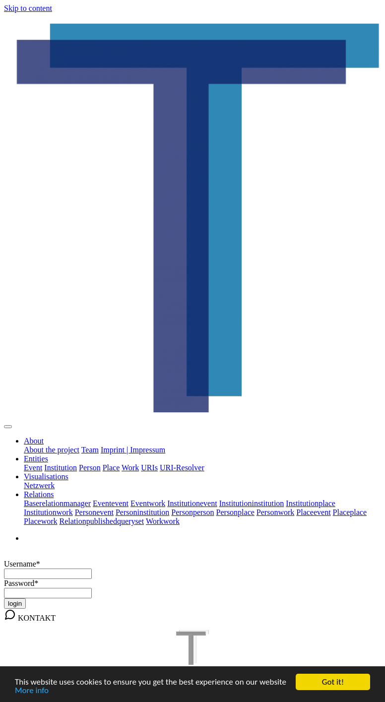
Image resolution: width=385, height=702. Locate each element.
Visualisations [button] (46, 476)
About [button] (34, 441)
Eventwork (147, 503)
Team (90, 450)
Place (111, 467)
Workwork (163, 521)
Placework (41, 521)
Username (22, 564)
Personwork (275, 512)
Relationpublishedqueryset (102, 521)
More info (32, 691)
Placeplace (350, 512)
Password (21, 583)
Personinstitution (142, 512)
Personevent (94, 512)
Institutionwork (48, 512)
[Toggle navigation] (8, 426)
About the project (51, 450)
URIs (149, 467)
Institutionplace (310, 503)
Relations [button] (39, 494)
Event (33, 467)
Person (90, 467)
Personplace (235, 512)
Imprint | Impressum (133, 450)
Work (130, 467)
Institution (60, 467)
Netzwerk (39, 485)
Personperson (192, 512)
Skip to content (28, 8)
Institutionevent (192, 503)
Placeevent (313, 512)
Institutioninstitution (251, 503)
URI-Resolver (182, 467)
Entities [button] (36, 458)
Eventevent (110, 503)
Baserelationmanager (57, 503)
